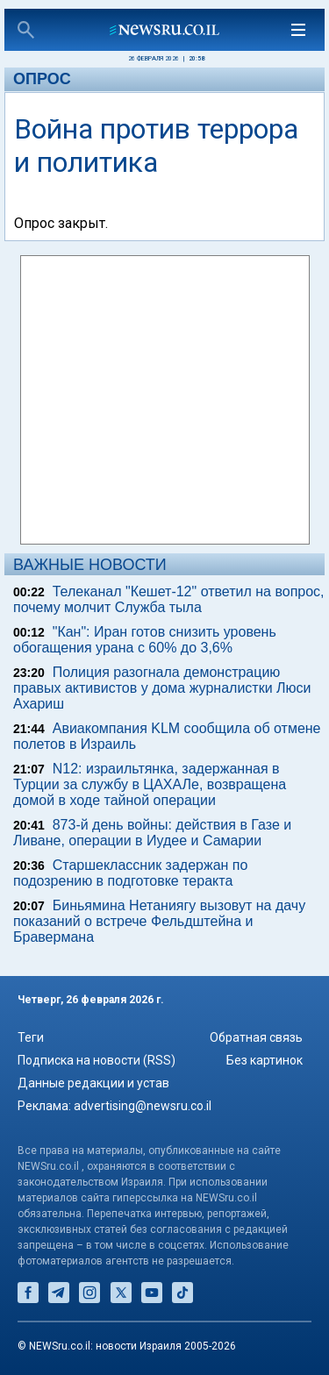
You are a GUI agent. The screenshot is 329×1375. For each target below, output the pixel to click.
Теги (31, 1037)
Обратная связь (256, 1037)
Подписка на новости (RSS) (96, 1060)
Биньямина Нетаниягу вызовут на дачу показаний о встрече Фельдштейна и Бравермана (159, 921)
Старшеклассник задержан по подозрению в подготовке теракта (130, 873)
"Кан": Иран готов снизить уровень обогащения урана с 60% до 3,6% (144, 639)
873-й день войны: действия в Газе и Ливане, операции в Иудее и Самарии (152, 832)
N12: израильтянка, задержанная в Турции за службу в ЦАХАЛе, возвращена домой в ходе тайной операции (149, 784)
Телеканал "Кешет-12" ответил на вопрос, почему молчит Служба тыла (169, 599)
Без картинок (264, 1060)
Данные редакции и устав (93, 1083)
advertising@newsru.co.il (142, 1106)
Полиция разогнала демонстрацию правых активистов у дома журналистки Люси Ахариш (162, 688)
